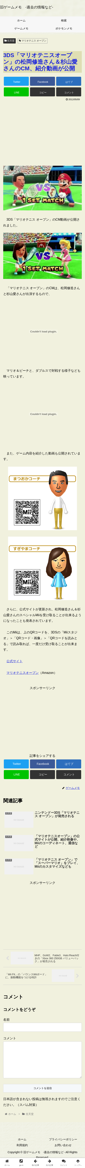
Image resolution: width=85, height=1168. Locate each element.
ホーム (22, 1145)
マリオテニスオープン (22, 672)
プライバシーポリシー (63, 1145)
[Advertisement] (42, 132)
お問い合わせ (63, 1151)
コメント (9, 1038)
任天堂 (9, 40)
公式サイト (14, 661)
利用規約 (22, 1151)
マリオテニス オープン (33, 40)
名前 (6, 1019)
